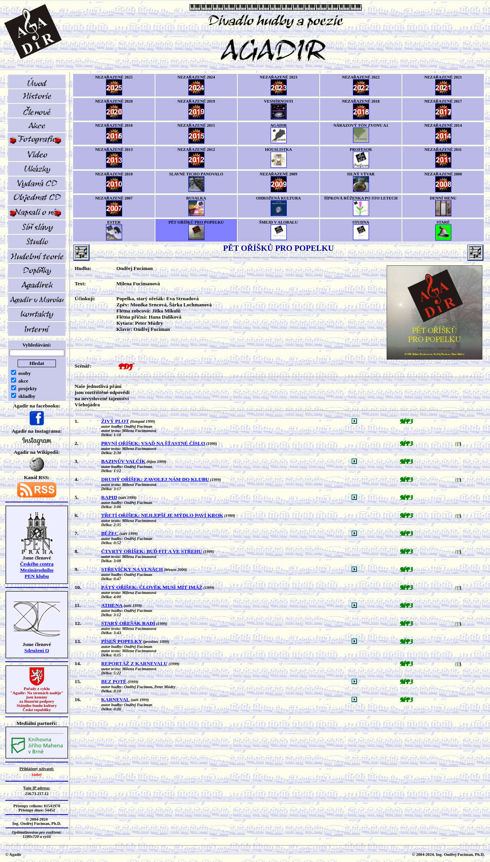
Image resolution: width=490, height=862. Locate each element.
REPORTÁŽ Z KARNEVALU (134, 663)
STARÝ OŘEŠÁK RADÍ (128, 623)
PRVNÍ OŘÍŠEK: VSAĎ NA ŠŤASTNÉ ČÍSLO (153, 443)
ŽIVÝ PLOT (115, 421)
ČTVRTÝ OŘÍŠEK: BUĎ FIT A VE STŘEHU (151, 551)
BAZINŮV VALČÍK (123, 461)
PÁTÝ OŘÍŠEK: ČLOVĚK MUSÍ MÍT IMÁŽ (152, 587)
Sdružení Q (36, 650)
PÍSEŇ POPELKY (121, 641)
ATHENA (111, 605)
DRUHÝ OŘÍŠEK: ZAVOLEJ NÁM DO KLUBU (155, 479)
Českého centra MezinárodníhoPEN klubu (37, 570)
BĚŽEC (109, 533)
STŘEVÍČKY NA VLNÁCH (132, 569)
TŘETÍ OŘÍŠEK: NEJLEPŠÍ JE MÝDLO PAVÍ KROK (162, 515)
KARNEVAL (115, 699)
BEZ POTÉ (113, 681)
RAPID (109, 497)
